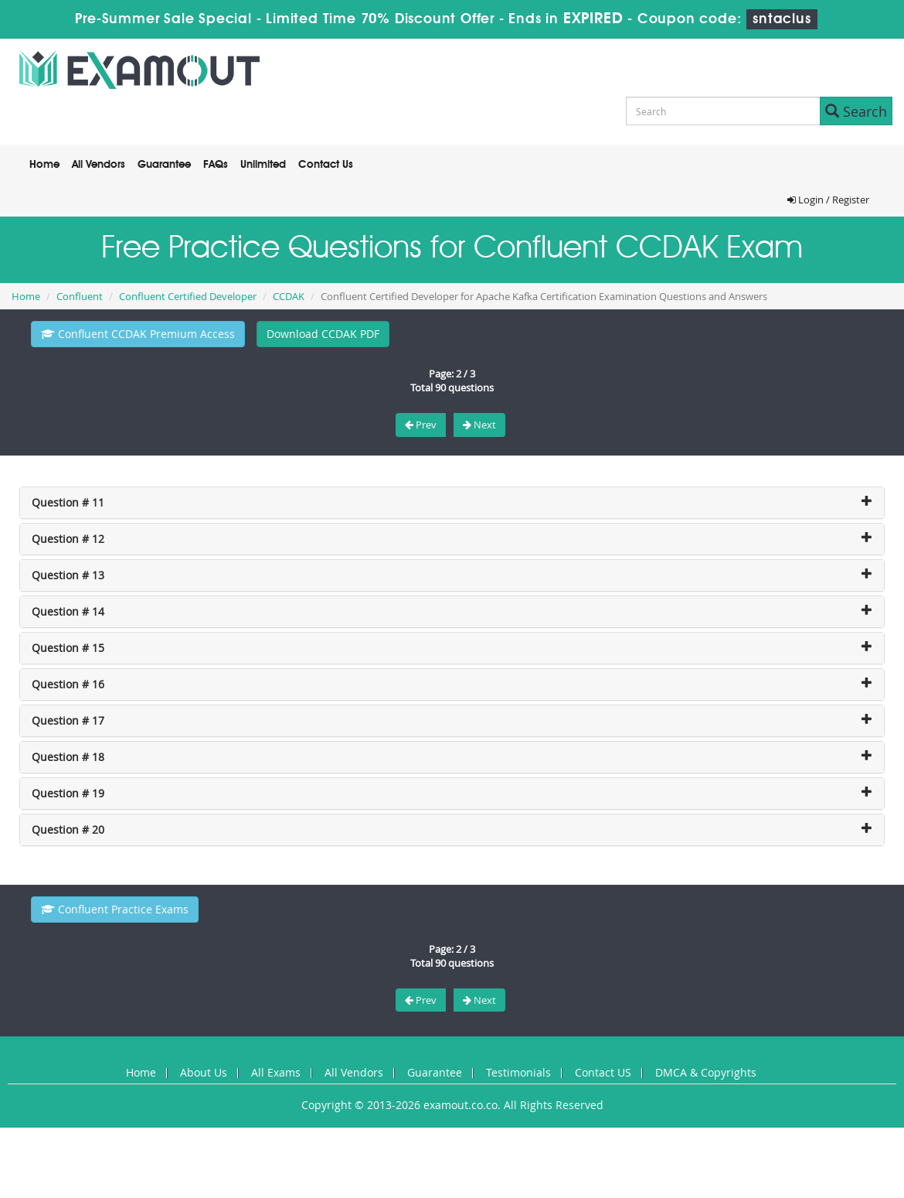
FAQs (215, 164)
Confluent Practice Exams (115, 909)
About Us (203, 1072)
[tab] (452, 502)
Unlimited (263, 164)
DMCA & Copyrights (705, 1072)
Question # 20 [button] (68, 829)
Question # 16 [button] (68, 684)
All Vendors (98, 164)
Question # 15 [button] (68, 647)
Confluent (79, 296)
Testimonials (518, 1072)
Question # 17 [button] (68, 720)
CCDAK (288, 296)
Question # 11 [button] (68, 502)
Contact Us (325, 164)
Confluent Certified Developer (188, 296)
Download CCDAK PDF (323, 333)
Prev (421, 425)
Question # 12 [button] (68, 538)
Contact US (603, 1072)
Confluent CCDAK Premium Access (138, 333)
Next (479, 425)
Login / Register (828, 199)
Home (44, 164)
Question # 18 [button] (68, 756)
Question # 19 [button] (68, 793)
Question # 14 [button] (68, 611)
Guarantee (164, 164)
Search (856, 111)
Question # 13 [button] (68, 575)
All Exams (276, 1072)
